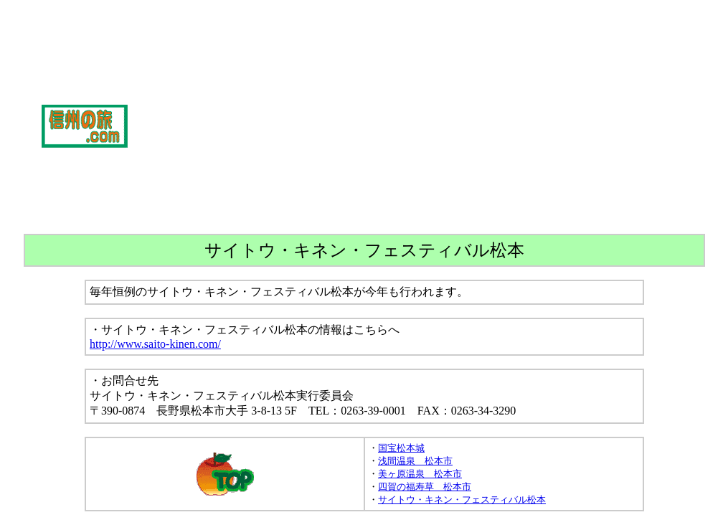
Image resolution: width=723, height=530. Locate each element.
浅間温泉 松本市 (415, 460)
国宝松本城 (401, 448)
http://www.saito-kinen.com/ (155, 344)
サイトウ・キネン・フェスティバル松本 (462, 499)
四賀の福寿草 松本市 (424, 486)
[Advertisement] (425, 126)
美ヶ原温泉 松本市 (420, 473)
